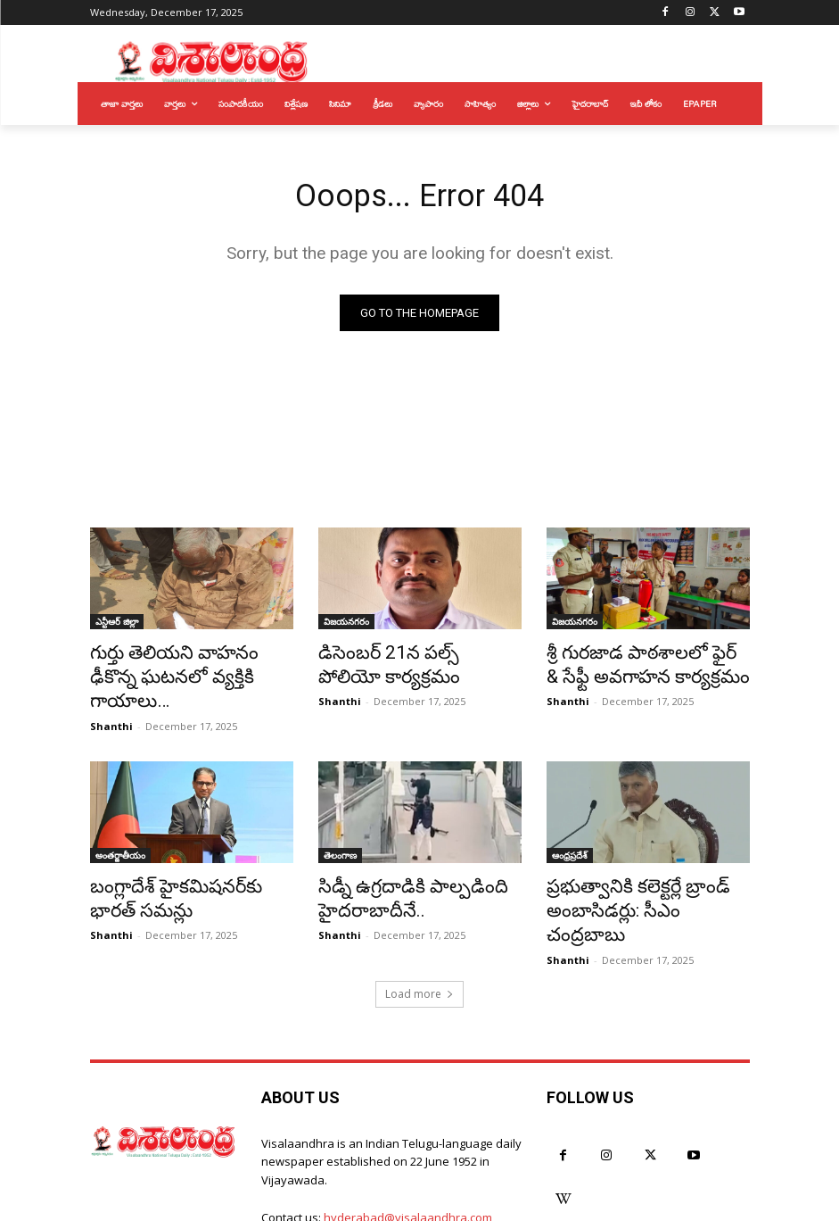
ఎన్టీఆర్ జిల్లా (116, 625)
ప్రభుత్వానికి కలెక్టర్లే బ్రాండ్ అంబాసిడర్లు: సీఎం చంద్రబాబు (634, 865)
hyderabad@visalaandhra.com (408, 1155)
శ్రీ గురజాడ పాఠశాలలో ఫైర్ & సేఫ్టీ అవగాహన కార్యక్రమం (643, 665)
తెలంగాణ (340, 825)
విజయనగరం (346, 625)
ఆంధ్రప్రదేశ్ (570, 825)
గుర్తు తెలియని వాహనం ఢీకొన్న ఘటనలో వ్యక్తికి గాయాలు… (179, 665)
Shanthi (111, 696)
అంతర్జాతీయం (120, 825)
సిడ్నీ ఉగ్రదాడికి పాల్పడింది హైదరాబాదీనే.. (395, 865)
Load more (419, 930)
